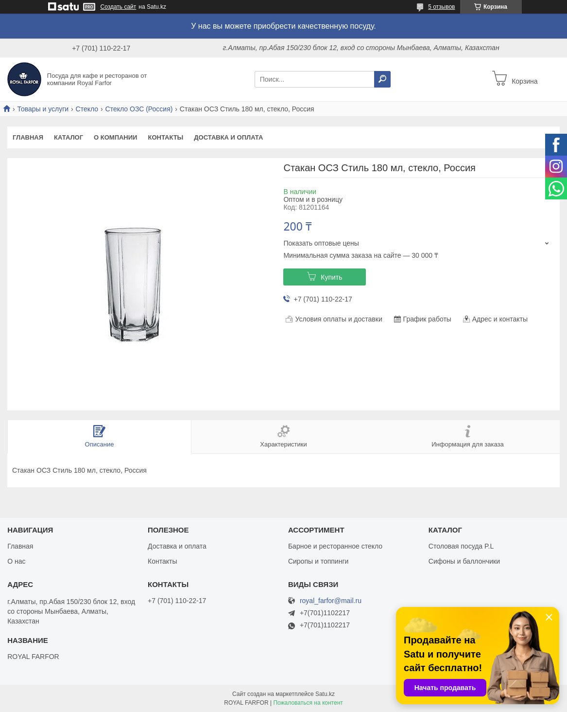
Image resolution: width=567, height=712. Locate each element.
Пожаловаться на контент (308, 702)
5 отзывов (441, 6)
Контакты (165, 137)
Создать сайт (119, 6)
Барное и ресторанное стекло (335, 546)
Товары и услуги (43, 109)
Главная (28, 137)
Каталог (68, 137)
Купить (331, 277)
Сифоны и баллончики (464, 561)
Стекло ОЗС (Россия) (139, 109)
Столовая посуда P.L (461, 546)
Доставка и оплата (228, 137)
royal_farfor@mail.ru (330, 601)
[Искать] (382, 79)
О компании (115, 137)
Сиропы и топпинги (318, 561)
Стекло (87, 109)
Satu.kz (325, 694)
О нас (16, 561)
